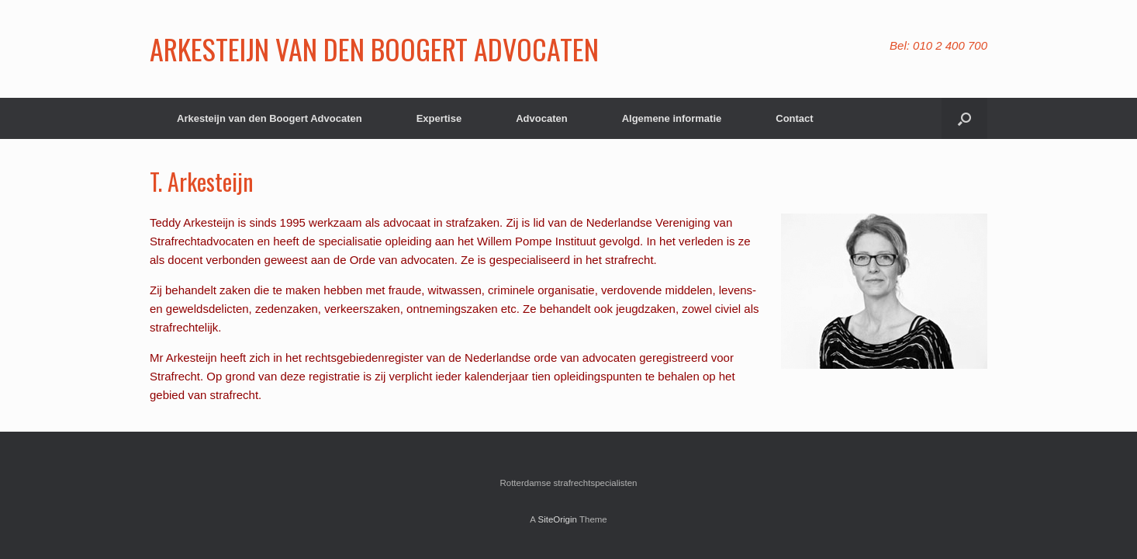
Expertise (439, 118)
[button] (964, 118)
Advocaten (541, 118)
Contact (794, 118)
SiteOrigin (557, 519)
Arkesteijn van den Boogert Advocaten (269, 118)
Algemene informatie (672, 118)
